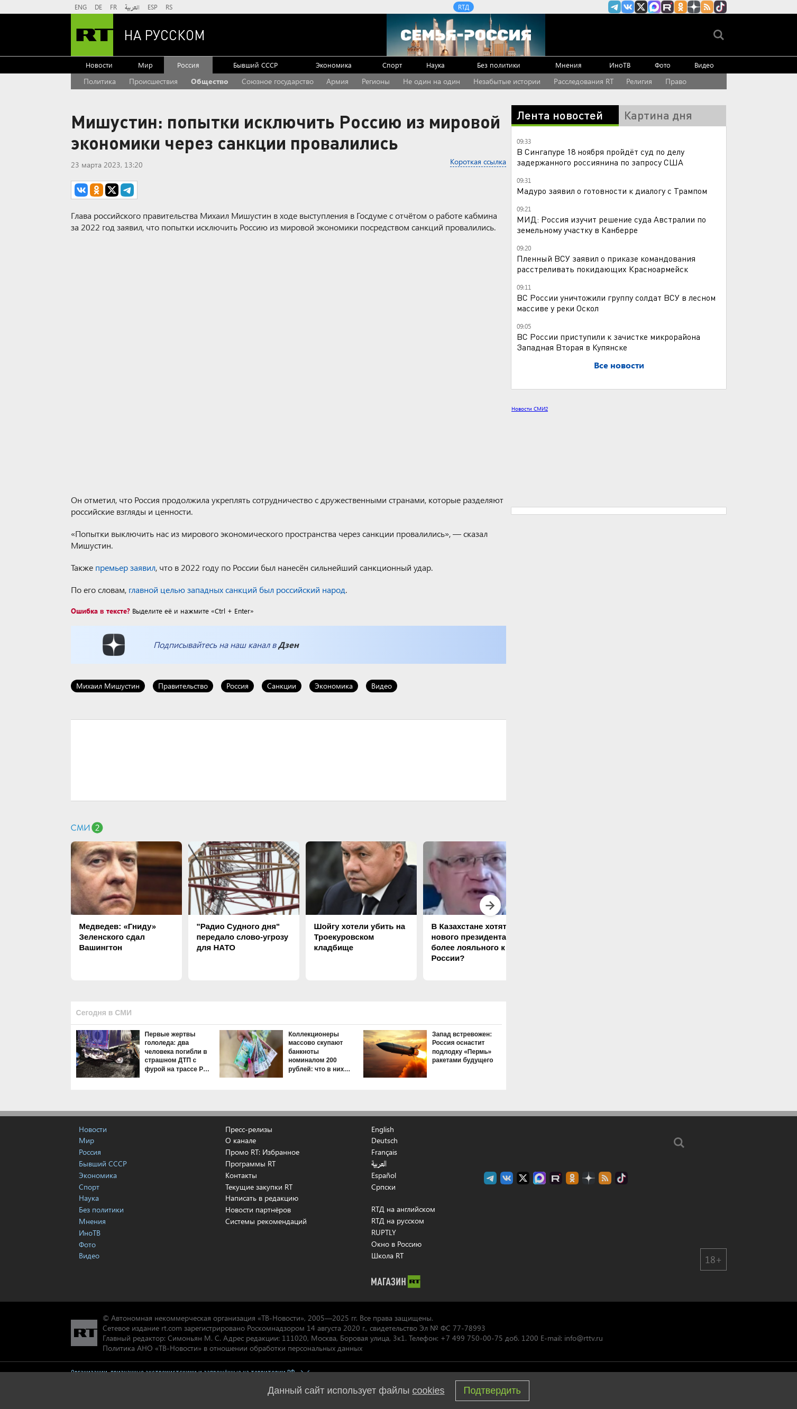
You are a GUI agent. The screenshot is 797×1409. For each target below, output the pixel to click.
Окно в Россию (396, 1244)
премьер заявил (125, 567)
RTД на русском (397, 1221)
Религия (639, 81)
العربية (132, 7)
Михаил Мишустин (108, 686)
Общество (209, 81)
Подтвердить (492, 1390)
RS (169, 7)
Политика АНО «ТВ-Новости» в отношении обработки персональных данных (232, 1348)
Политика (100, 81)
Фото (663, 64)
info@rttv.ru (583, 1338)
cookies (429, 1390)
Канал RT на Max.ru (654, 7)
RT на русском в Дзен (694, 7)
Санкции (281, 686)
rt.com (171, 1328)
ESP (153, 7)
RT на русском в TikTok (720, 7)
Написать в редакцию (261, 1198)
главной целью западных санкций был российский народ (237, 589)
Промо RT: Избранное (262, 1152)
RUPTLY (383, 1232)
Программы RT (250, 1163)
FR (113, 7)
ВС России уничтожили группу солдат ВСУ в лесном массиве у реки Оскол (616, 302)
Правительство (183, 686)
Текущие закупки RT (258, 1187)
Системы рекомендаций (266, 1221)
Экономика (334, 64)
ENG (81, 7)
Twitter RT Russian (641, 7)
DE (98, 7)
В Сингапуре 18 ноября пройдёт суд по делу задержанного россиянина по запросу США (600, 157)
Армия (337, 81)
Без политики (498, 64)
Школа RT (387, 1255)
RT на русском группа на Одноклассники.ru (680, 7)
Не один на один (431, 81)
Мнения (568, 64)
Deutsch (384, 1140)
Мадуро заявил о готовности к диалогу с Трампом (612, 190)
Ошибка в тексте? (100, 610)
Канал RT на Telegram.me (614, 7)
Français (384, 1152)
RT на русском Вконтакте (627, 7)
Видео (704, 64)
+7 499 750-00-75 (472, 1338)
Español (383, 1175)
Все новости (619, 364)
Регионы (376, 81)
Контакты (241, 1175)
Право (675, 81)
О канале (240, 1140)
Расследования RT (583, 81)
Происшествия (153, 81)
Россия (188, 64)
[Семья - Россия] (466, 35)
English (382, 1129)
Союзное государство (278, 81)
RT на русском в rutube (667, 7)
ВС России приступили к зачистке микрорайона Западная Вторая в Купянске (608, 342)
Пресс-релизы (248, 1129)
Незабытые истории (507, 81)
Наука (435, 64)
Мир (145, 64)
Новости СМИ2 (529, 408)
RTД (463, 7)
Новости (99, 64)
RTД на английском (403, 1209)
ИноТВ (619, 64)
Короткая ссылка (478, 161)
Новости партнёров (258, 1209)
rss (707, 7)
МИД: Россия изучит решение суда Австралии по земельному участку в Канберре (611, 224)
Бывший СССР (255, 64)
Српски (383, 1187)
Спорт (392, 64)
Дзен (288, 644)
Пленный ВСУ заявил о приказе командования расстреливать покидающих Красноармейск (606, 263)
